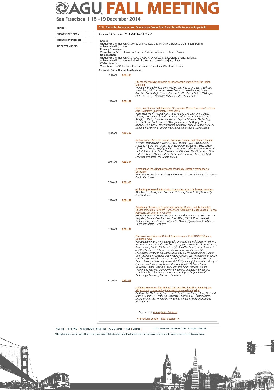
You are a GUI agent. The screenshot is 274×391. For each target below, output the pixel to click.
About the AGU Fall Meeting (93, 329)
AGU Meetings (115, 329)
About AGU (72, 329)
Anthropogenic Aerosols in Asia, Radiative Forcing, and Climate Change (174, 140)
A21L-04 (126, 161)
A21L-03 (126, 132)
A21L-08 (126, 280)
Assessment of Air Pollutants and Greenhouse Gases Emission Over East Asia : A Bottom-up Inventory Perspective (175, 109)
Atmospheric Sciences (165, 312)
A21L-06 (126, 200)
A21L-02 (126, 101)
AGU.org (60, 329)
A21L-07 (126, 229)
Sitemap (136, 329)
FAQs (127, 329)
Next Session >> (170, 318)
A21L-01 (126, 75)
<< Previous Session (148, 318)
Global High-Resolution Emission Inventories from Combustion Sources (174, 189)
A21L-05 (126, 182)
